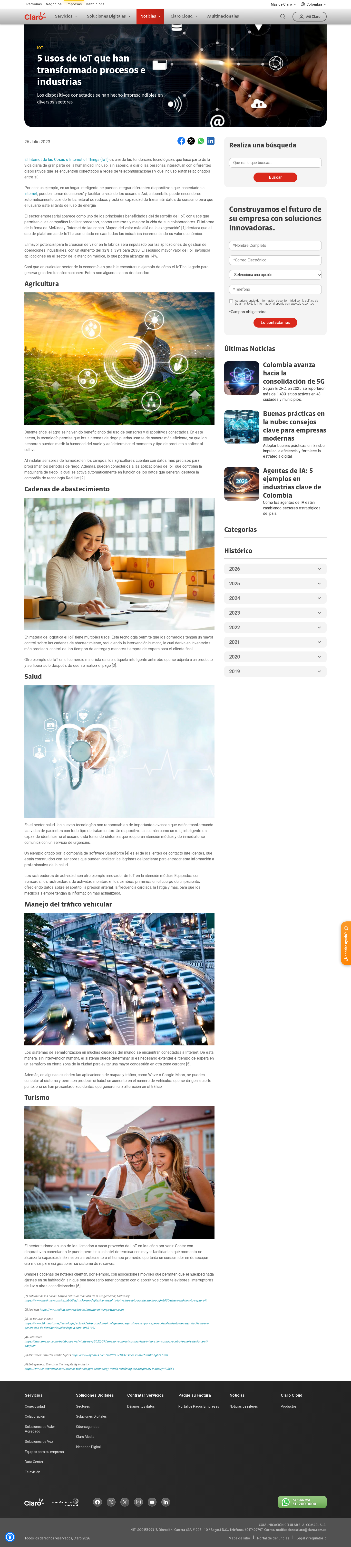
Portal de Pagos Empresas (198, 1406)
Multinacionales (223, 16)
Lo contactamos (275, 322)
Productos (289, 1406)
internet (30, 193)
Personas (34, 4)
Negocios (54, 4)
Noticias (148, 16)
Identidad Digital (88, 1447)
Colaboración (35, 1416)
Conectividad (35, 1406)
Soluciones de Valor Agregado (40, 1429)
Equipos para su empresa (44, 1452)
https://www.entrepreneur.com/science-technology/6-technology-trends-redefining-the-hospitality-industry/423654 (99, 1369)
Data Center (34, 1462)
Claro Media (85, 1437)
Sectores (83, 1406)
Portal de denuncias (273, 1538)
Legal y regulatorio (311, 1538)
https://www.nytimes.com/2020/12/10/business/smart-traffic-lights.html (119, 1355)
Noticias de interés (244, 1406)
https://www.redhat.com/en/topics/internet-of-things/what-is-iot (81, 1309)
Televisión (32, 1472)
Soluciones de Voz (39, 1442)
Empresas (74, 4)
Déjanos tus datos (141, 1406)
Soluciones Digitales (106, 16)
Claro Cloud (182, 16)
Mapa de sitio (239, 1538)
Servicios (63, 16)
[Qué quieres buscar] (275, 163)
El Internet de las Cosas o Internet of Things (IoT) (66, 159)
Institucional (96, 4)
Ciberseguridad (87, 1427)
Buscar (275, 177)
